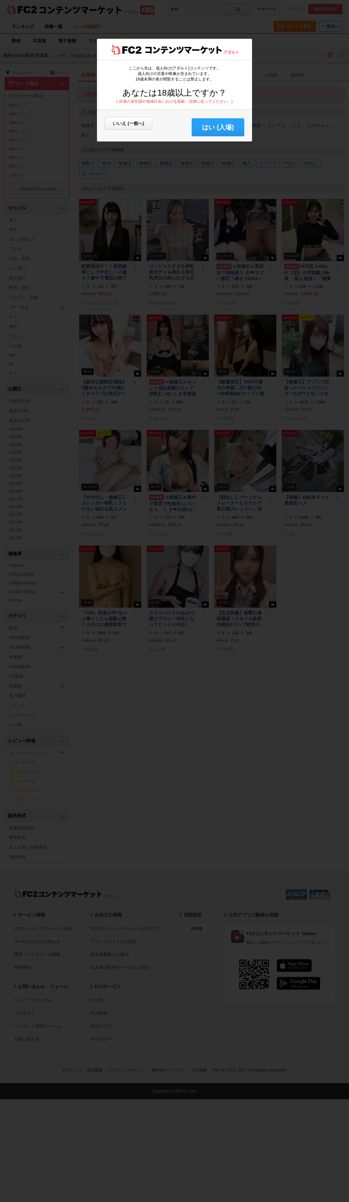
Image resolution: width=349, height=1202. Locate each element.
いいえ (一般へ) (128, 123)
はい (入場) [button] (218, 127)
